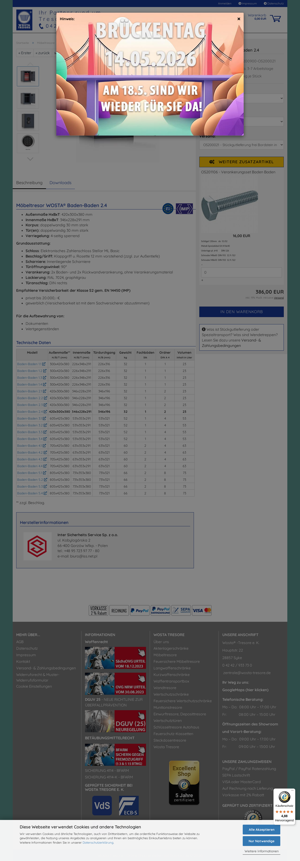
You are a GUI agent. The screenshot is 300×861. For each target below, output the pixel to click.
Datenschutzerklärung (98, 842)
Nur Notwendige (261, 841)
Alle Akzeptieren (261, 829)
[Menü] (292, 791)
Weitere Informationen (262, 851)
